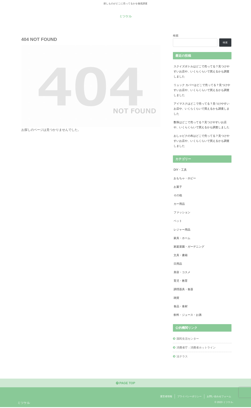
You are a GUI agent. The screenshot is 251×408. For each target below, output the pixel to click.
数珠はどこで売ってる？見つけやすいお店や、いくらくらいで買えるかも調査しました (201, 125)
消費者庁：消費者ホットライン (196, 348)
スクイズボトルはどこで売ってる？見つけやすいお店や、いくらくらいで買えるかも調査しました (201, 71)
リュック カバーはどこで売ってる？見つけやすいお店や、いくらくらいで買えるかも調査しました (202, 90)
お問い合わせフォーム (219, 397)
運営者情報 (166, 397)
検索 (175, 35)
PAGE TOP (125, 384)
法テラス (182, 357)
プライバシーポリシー (189, 397)
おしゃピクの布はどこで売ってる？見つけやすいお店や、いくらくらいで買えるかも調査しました (201, 141)
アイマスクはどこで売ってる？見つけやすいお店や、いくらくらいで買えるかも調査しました (201, 108)
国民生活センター (188, 339)
